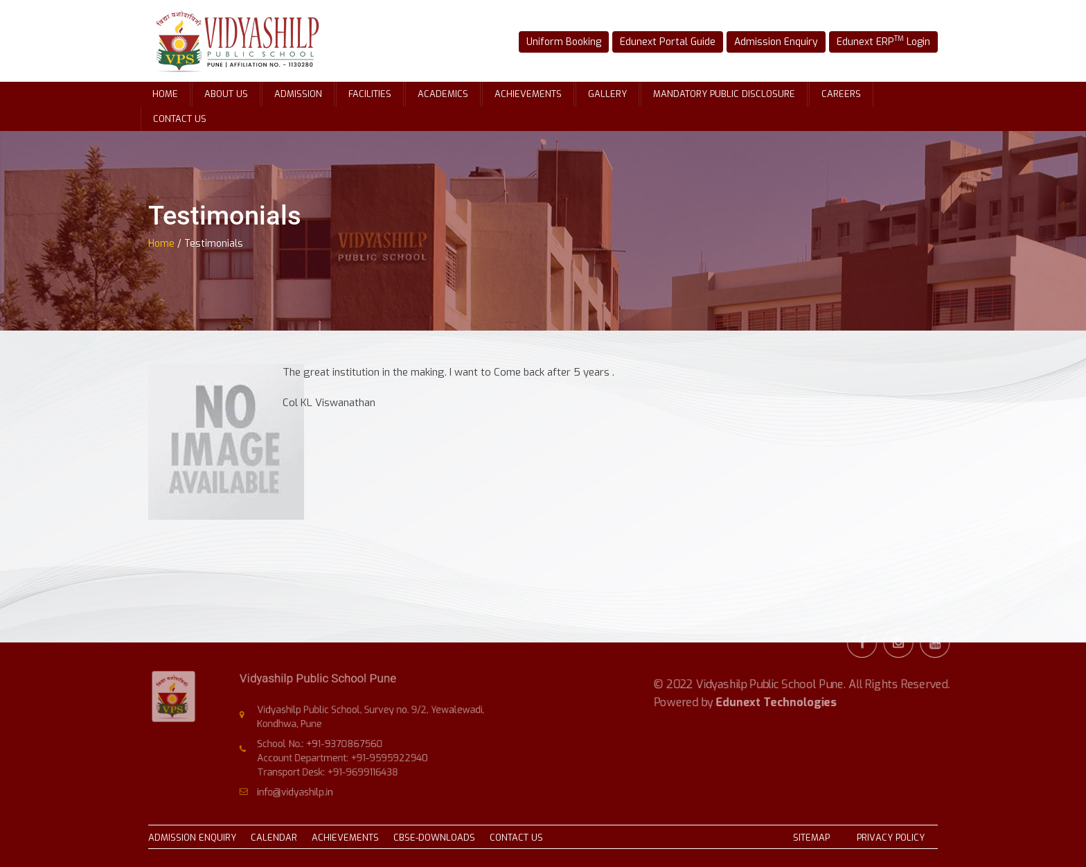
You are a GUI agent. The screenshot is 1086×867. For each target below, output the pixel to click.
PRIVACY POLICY (891, 837)
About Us (226, 94)
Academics (443, 94)
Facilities (369, 94)
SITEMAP (811, 837)
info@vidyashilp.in (304, 785)
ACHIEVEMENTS (345, 837)
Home (165, 94)
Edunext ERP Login (877, 41)
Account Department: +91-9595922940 (346, 755)
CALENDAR (274, 837)
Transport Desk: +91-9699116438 (333, 767)
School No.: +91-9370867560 (326, 742)
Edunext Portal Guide (669, 41)
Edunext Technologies (776, 684)
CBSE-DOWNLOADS (434, 837)
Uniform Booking (570, 41)
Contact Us (179, 119)
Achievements (528, 94)
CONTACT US (516, 837)
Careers (841, 94)
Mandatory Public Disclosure (724, 94)
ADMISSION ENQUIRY (192, 837)
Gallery (607, 94)
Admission (298, 94)
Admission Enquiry (773, 41)
